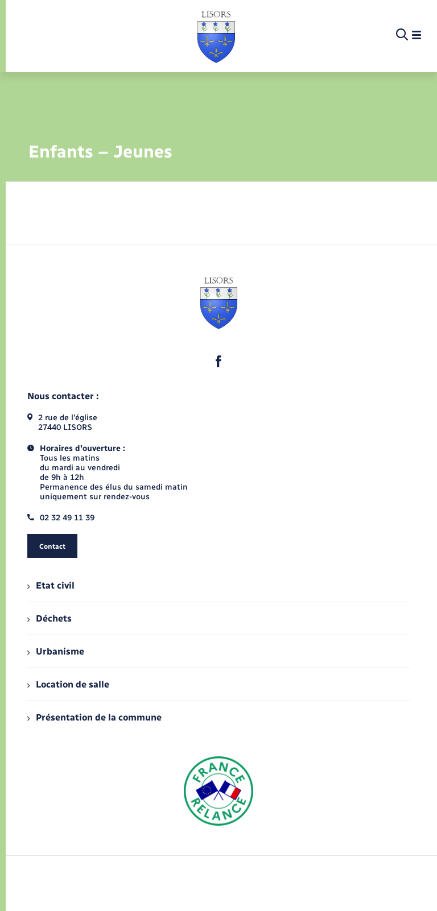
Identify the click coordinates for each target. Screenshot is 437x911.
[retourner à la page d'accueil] (216, 35)
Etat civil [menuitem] (51, 585)
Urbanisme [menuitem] (55, 651)
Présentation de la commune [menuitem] (94, 717)
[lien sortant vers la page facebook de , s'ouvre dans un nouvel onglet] (218, 361)
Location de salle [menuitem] (68, 684)
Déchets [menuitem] (49, 618)
